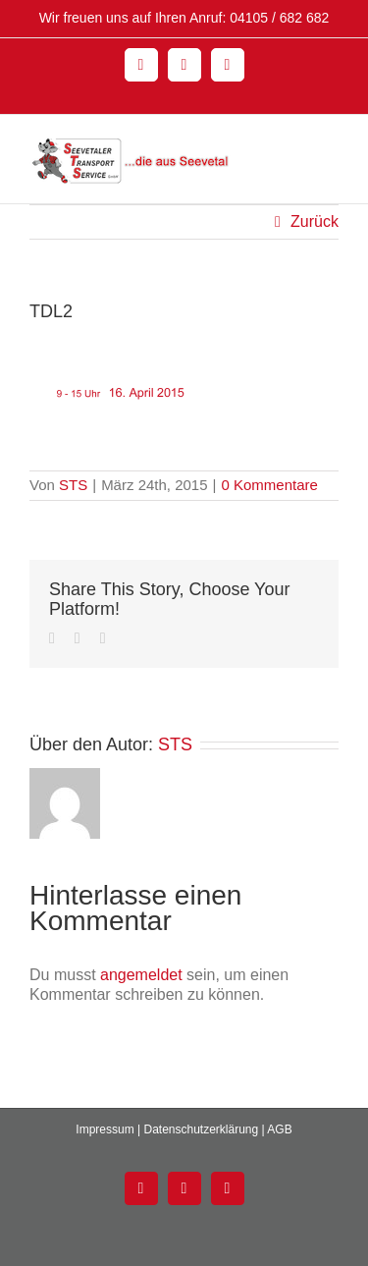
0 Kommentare (269, 484)
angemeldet (141, 974)
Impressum (104, 1129)
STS (73, 484)
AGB (279, 1129)
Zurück (314, 221)
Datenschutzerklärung (200, 1129)
